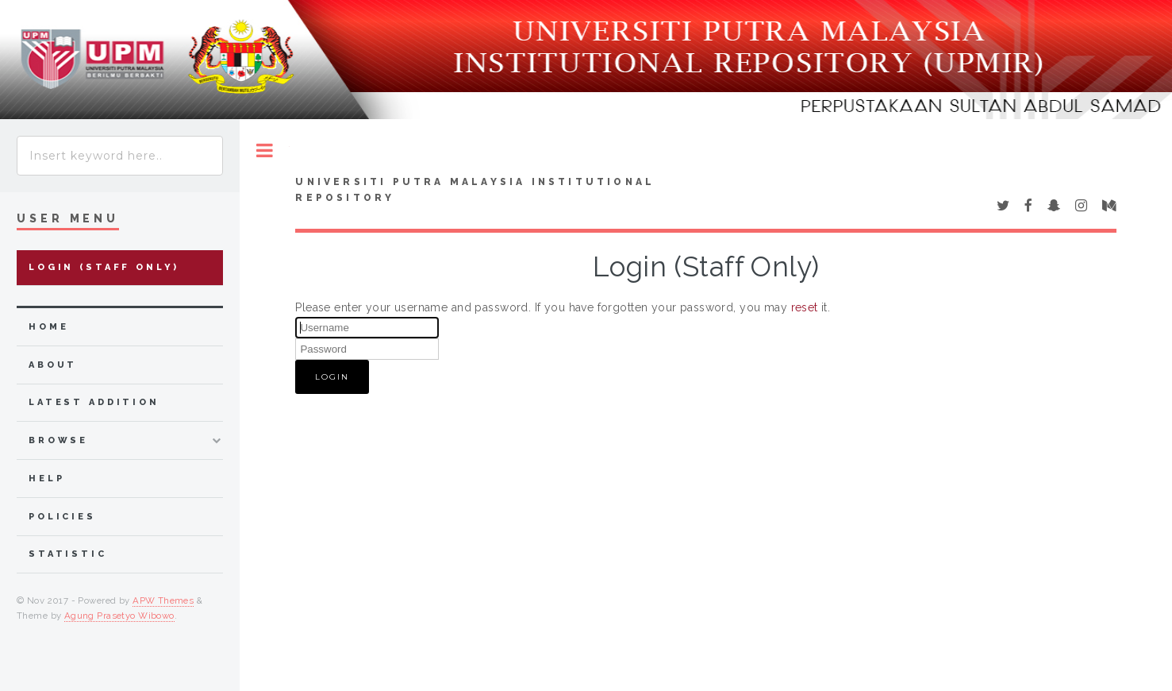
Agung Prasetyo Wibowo (119, 615)
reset (804, 307)
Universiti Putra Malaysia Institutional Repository (475, 189)
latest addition (94, 402)
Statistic (68, 554)
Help (46, 478)
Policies (62, 516)
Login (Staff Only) (104, 267)
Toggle (265, 150)
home (48, 327)
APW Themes (163, 600)
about (53, 365)
